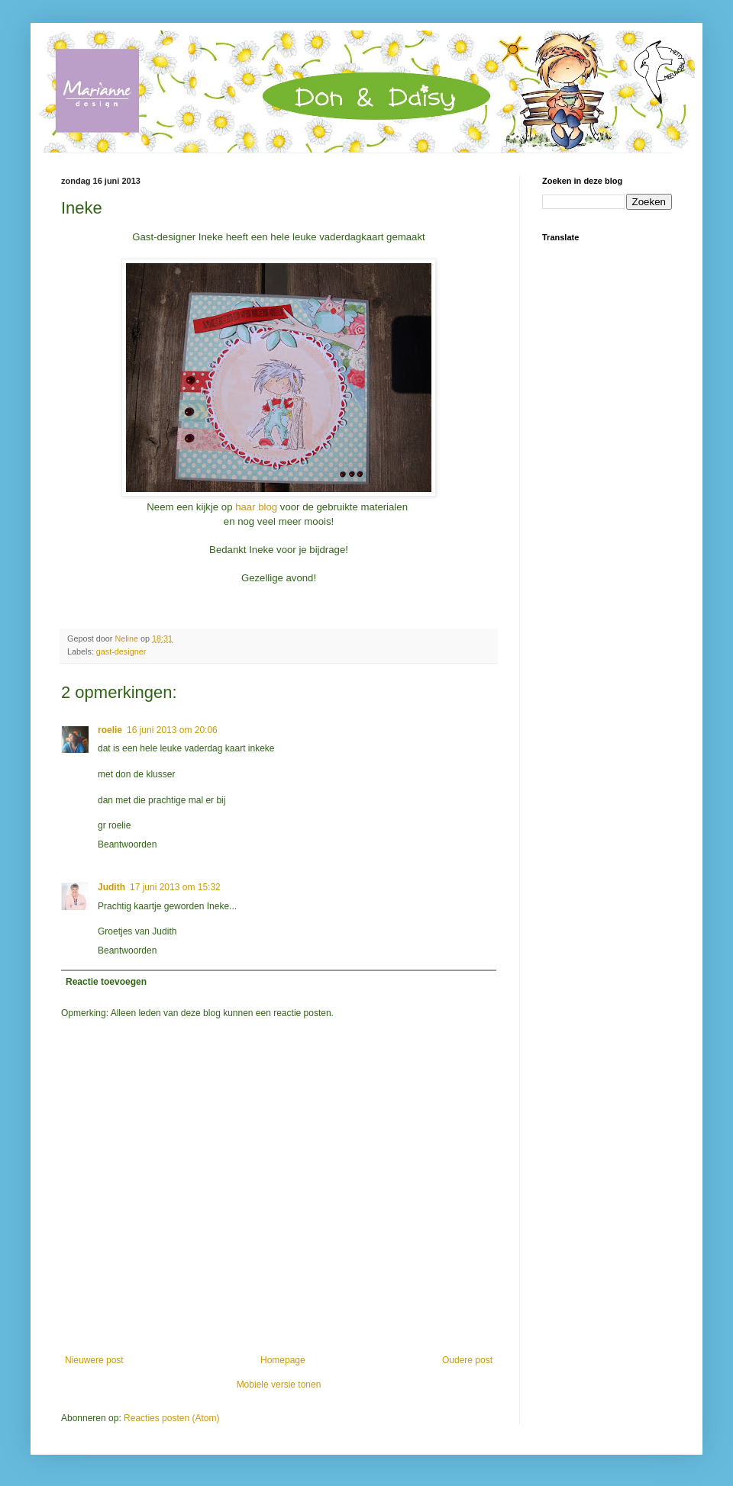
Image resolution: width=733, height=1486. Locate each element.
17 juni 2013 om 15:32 (175, 887)
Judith (111, 887)
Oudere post (467, 1360)
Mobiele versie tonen (279, 1384)
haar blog (256, 507)
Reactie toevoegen (106, 981)
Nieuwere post (94, 1360)
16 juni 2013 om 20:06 (172, 730)
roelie (110, 730)
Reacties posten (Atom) (171, 1418)
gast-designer (121, 651)
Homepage (282, 1360)
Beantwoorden (127, 844)
